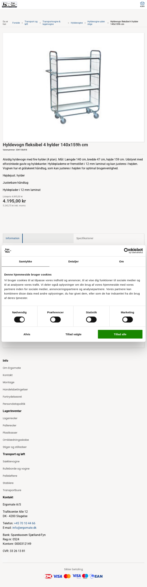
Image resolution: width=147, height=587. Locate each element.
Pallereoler (9, 425)
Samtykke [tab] (25, 261)
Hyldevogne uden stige (96, 22)
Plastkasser (10, 432)
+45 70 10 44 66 (24, 523)
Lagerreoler (10, 418)
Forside (16, 23)
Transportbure (12, 490)
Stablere (8, 483)
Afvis (26, 334)
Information (12, 238)
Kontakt (8, 375)
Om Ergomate (12, 368)
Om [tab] (121, 261)
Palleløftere (10, 476)
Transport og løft (31, 22)
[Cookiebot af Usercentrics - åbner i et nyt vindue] (126, 250)
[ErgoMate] (9, 4)
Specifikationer (84, 238)
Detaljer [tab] (73, 261)
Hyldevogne (77, 23)
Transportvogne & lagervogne (51, 22)
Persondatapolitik (14, 404)
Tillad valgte (73, 334)
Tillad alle (120, 334)
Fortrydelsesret (12, 397)
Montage (8, 382)
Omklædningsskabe (16, 440)
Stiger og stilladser (15, 447)
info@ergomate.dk (24, 527)
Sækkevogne (11, 461)
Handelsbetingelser (15, 389)
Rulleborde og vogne (16, 468)
